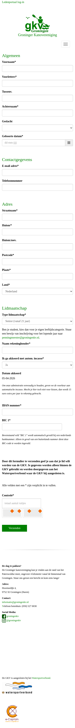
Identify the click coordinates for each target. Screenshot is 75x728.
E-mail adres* (10, 165)
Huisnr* (7, 225)
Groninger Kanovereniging (37, 25)
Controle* (8, 495)
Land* (6, 284)
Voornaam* (9, 61)
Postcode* (8, 255)
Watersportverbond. (41, 678)
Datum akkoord (11, 373)
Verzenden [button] (14, 528)
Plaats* (6, 269)
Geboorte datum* (12, 136)
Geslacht (7, 121)
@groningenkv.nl (20, 337)
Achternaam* (10, 106)
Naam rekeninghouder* (16, 343)
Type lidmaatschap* (14, 314)
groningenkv (10, 616)
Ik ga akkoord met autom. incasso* (23, 358)
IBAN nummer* (11, 405)
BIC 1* (6, 420)
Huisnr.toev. (9, 240)
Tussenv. (7, 91)
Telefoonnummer (12, 180)
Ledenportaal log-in (13, 2)
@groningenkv (11, 620)
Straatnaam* (10, 210)
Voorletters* (9, 76)
